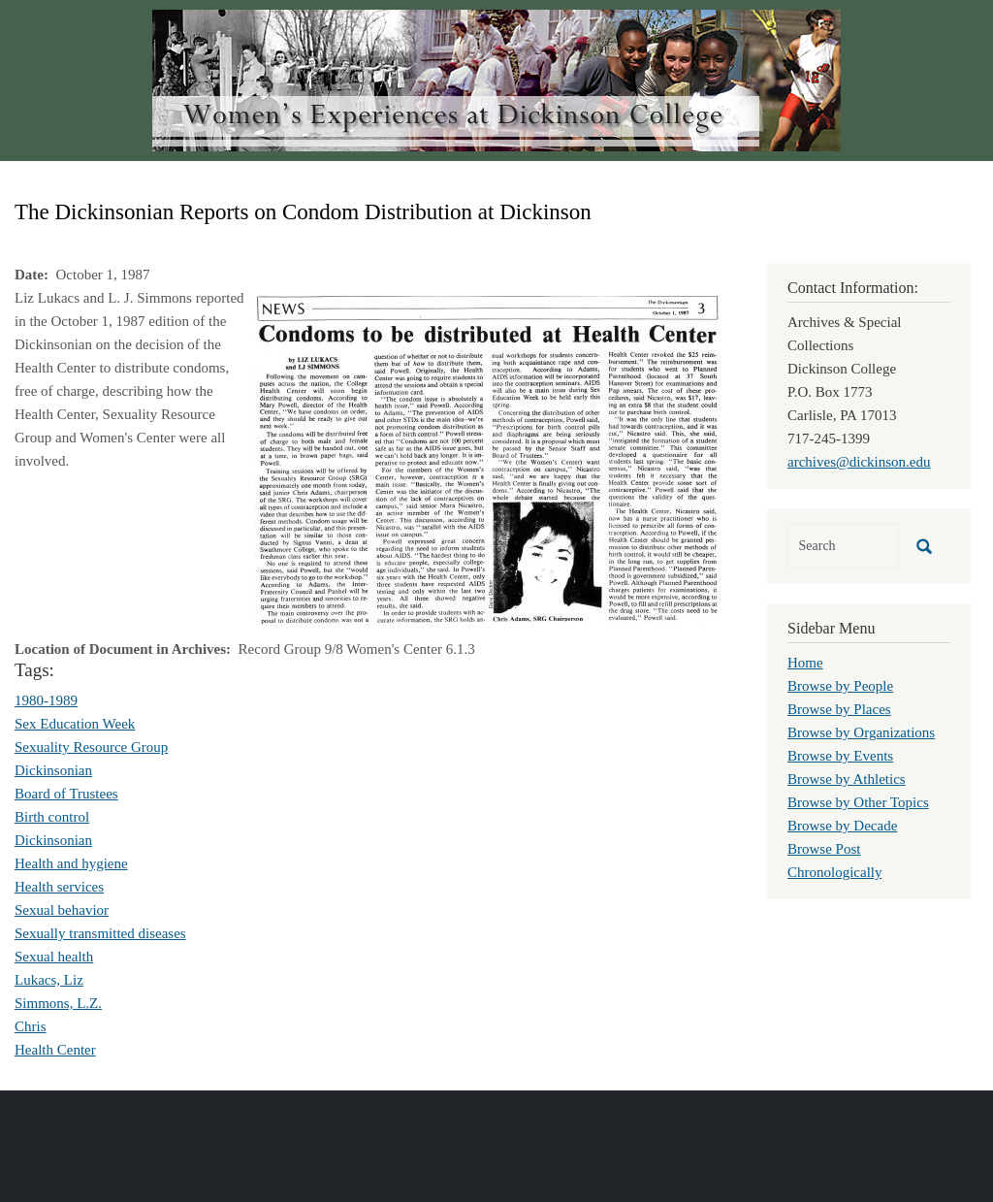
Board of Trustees (66, 793)
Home (805, 662)
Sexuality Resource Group (91, 747)
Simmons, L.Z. (58, 1003)
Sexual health (54, 956)
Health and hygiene (71, 863)
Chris (31, 1026)
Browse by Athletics (846, 779)
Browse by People (840, 686)
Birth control (52, 817)
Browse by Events (840, 755)
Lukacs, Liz (49, 980)
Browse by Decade (842, 825)
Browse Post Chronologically (834, 860)
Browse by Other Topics (858, 802)
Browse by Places (839, 709)
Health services (59, 886)
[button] (488, 460)
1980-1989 (46, 700)
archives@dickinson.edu (859, 462)
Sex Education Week (75, 723)
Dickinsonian (53, 770)
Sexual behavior (62, 910)
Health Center (55, 1049)
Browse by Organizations (861, 732)
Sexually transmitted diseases (100, 933)
